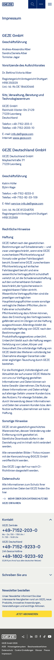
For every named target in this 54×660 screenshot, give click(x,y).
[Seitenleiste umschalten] (41, 4)
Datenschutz (7, 650)
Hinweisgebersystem (17, 646)
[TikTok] (44, 636)
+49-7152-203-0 (19, 530)
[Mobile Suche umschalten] (32, 4)
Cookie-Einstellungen (24, 650)
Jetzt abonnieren (27, 614)
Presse (47, 650)
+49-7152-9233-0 (21, 546)
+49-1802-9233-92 (22, 556)
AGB (4, 646)
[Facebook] (40, 636)
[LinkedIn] (31, 636)
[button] (23, 637)
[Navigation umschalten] (49, 4)
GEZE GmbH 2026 (9, 643)
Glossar (38, 650)
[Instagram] (36, 636)
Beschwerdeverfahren (37, 646)
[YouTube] (49, 636)
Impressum (7, 653)
